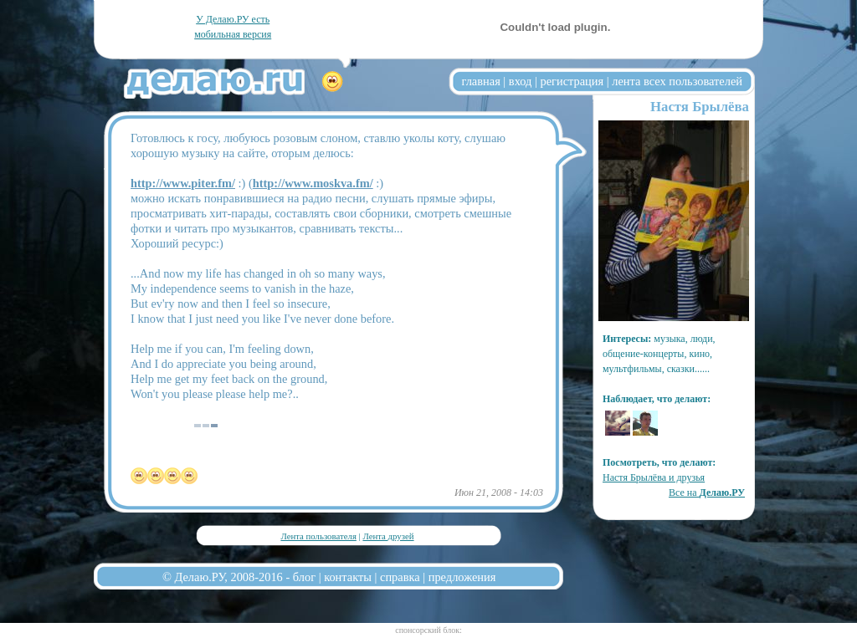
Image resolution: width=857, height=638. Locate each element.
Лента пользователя (318, 536)
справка (400, 577)
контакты (348, 577)
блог (304, 577)
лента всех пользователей (677, 81)
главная (481, 81)
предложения (462, 577)
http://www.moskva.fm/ (313, 183)
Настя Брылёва (699, 107)
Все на (707, 492)
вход (520, 81)
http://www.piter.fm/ (183, 183)
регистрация (571, 81)
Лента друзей (387, 536)
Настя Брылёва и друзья (654, 477)
